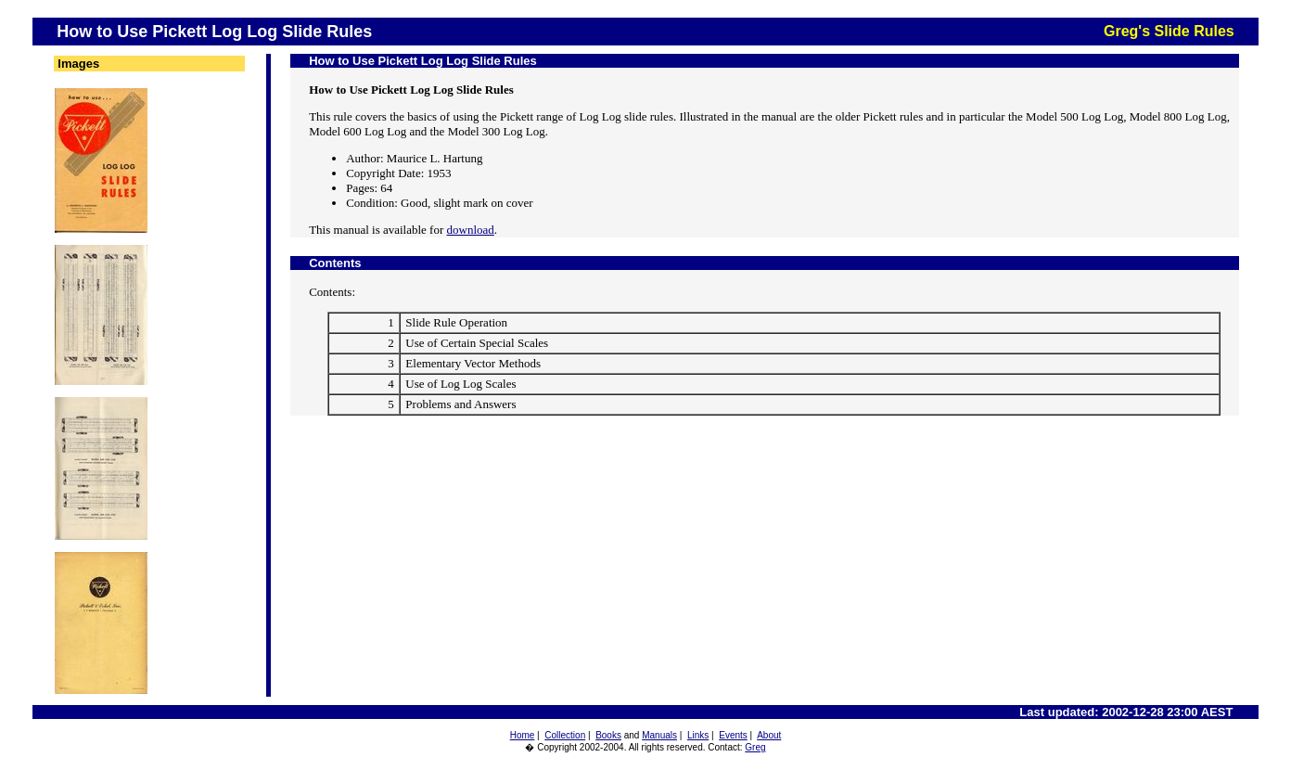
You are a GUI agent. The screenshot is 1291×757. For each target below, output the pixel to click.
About (769, 735)
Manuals (659, 735)
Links (698, 735)
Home (522, 735)
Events (733, 735)
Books (608, 735)
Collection (564, 735)
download (470, 230)
